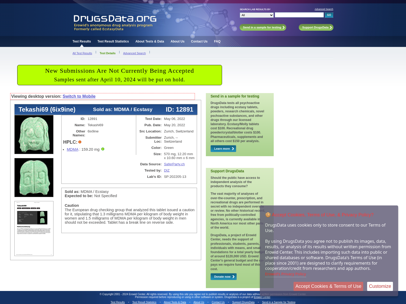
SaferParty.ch (174, 164)
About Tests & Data (149, 41)
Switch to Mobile (79, 96)
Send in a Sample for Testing (278, 302)
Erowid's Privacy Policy (285, 273)
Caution (72, 205)
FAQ (217, 41)
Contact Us (199, 41)
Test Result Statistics (113, 41)
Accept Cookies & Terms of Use (328, 286)
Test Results (82, 41)
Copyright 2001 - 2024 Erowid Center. (124, 294)
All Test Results (82, 53)
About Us (177, 41)
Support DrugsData (243, 302)
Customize (380, 286)
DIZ (166, 170)
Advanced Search (324, 9)
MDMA (72, 149)
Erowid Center (262, 297)
